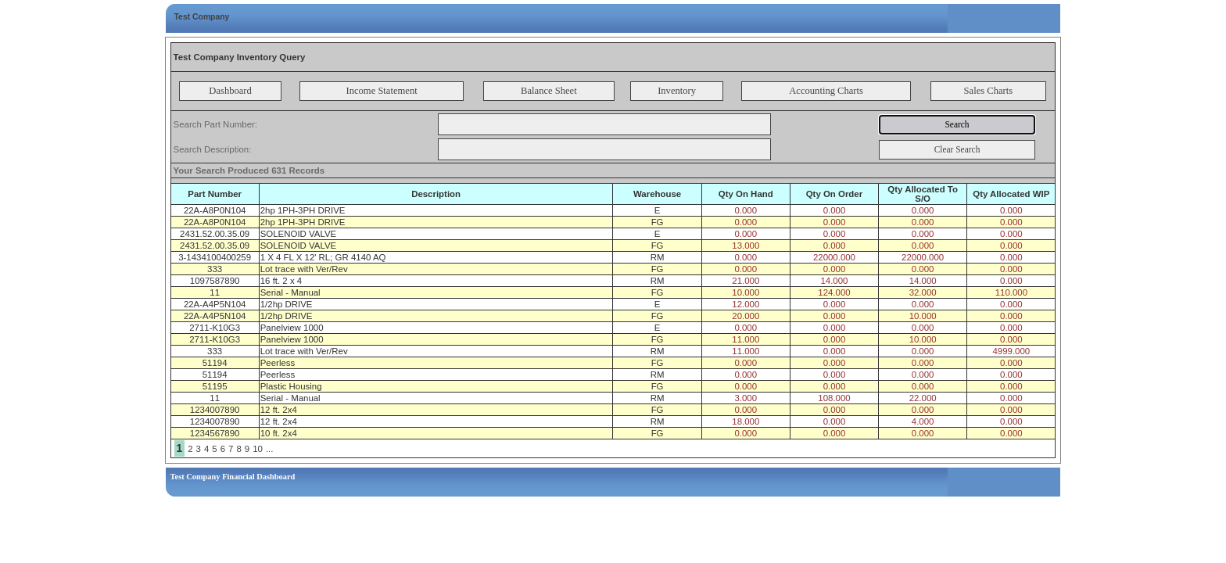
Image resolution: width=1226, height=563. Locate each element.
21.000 (745, 280)
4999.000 (1011, 351)
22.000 (923, 398)
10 (258, 449)
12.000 (745, 304)
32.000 (923, 292)
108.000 (834, 398)
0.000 (745, 210)
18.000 (745, 421)
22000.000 (834, 257)
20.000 (745, 316)
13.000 (745, 245)
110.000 (1011, 292)
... (270, 449)
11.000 (745, 339)
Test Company (202, 17)
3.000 (745, 398)
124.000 (834, 292)
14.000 (834, 280)
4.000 (923, 421)
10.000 (745, 292)
